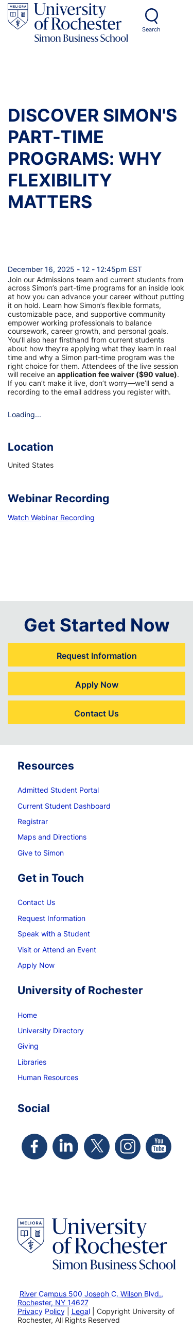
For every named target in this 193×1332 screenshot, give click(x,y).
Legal (81, 1311)
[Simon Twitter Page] (97, 1146)
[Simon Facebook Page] (34, 1146)
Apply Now (96, 684)
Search (151, 29)
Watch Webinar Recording (51, 517)
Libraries (31, 1062)
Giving (28, 1046)
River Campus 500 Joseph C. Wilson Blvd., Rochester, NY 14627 (90, 1298)
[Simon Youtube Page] (158, 1146)
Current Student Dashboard (64, 806)
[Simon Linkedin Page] (65, 1146)
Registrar (32, 821)
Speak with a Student (53, 933)
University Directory (50, 1030)
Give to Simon (40, 853)
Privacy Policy (41, 1311)
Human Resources (47, 1077)
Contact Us (96, 713)
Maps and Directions (51, 837)
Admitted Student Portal (58, 790)
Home (27, 1015)
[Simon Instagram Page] (128, 1146)
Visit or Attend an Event (56, 949)
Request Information (97, 655)
